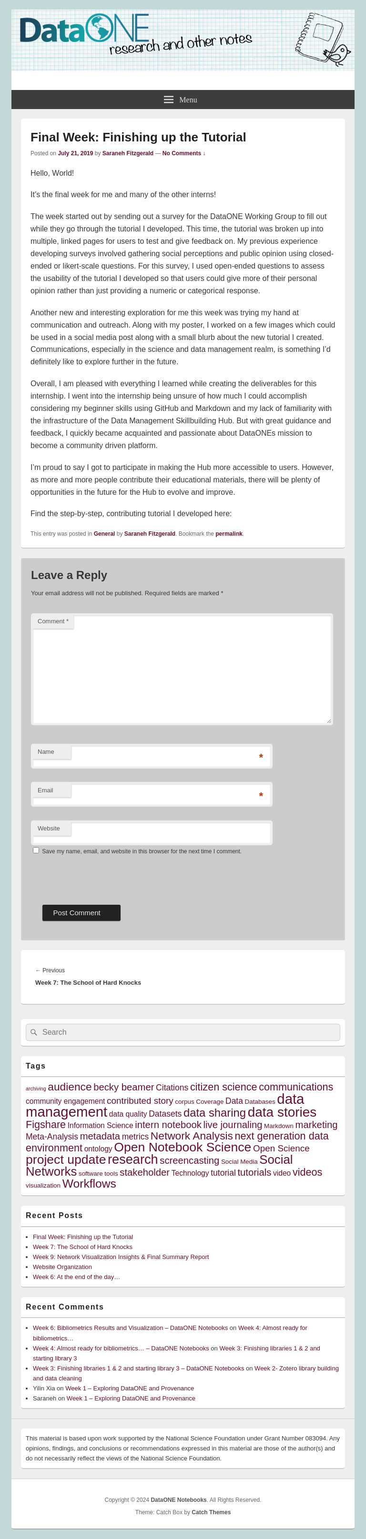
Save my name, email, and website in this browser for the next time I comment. (142, 851)
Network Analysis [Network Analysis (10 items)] (192, 1135)
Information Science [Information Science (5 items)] (100, 1125)
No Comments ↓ (184, 153)
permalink (229, 533)
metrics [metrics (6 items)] (135, 1136)
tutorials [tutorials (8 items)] (254, 1172)
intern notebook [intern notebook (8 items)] (168, 1124)
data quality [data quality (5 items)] (128, 1114)
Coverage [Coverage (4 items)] (210, 1101)
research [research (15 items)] (133, 1159)
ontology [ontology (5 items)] (98, 1149)
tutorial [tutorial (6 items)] (223, 1173)
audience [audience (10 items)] (70, 1086)
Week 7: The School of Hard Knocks (82, 1246)
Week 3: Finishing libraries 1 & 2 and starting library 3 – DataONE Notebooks (138, 1368)
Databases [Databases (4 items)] (260, 1101)
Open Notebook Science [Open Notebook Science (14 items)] (182, 1147)
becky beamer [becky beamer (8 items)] (123, 1087)
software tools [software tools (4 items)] (98, 1173)
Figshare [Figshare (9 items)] (46, 1124)
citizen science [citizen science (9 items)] (223, 1087)
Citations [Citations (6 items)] (172, 1087)
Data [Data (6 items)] (234, 1101)
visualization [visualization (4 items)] (43, 1185)
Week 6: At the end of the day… (76, 1276)
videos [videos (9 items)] (308, 1172)
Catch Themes (211, 1512)
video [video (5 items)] (282, 1173)
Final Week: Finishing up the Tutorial (83, 1236)
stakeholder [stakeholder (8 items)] (145, 1172)
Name (46, 751)
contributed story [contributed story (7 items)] (140, 1101)
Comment (53, 621)
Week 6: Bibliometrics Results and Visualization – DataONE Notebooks (130, 1327)
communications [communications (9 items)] (296, 1087)
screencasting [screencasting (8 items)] (189, 1160)
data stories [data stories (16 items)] (282, 1112)
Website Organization (62, 1266)
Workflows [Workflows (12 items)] (89, 1183)
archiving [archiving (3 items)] (36, 1088)
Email (45, 790)
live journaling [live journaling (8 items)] (233, 1124)
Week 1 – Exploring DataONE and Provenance (129, 1388)
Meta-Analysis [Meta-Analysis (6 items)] (52, 1136)
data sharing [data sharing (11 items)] (214, 1112)
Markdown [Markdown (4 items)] (279, 1125)
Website (49, 828)
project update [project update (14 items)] (66, 1159)
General (104, 533)
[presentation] (103, 876)
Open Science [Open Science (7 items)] (281, 1148)
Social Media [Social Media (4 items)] (239, 1161)
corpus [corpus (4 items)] (184, 1101)
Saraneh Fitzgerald (127, 153)
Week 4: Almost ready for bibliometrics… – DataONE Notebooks (121, 1348)
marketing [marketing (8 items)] (316, 1124)
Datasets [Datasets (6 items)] (165, 1114)
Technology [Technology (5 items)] (190, 1173)
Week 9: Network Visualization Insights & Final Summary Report (121, 1256)
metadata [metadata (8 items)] (100, 1136)
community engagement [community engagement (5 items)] (65, 1101)
